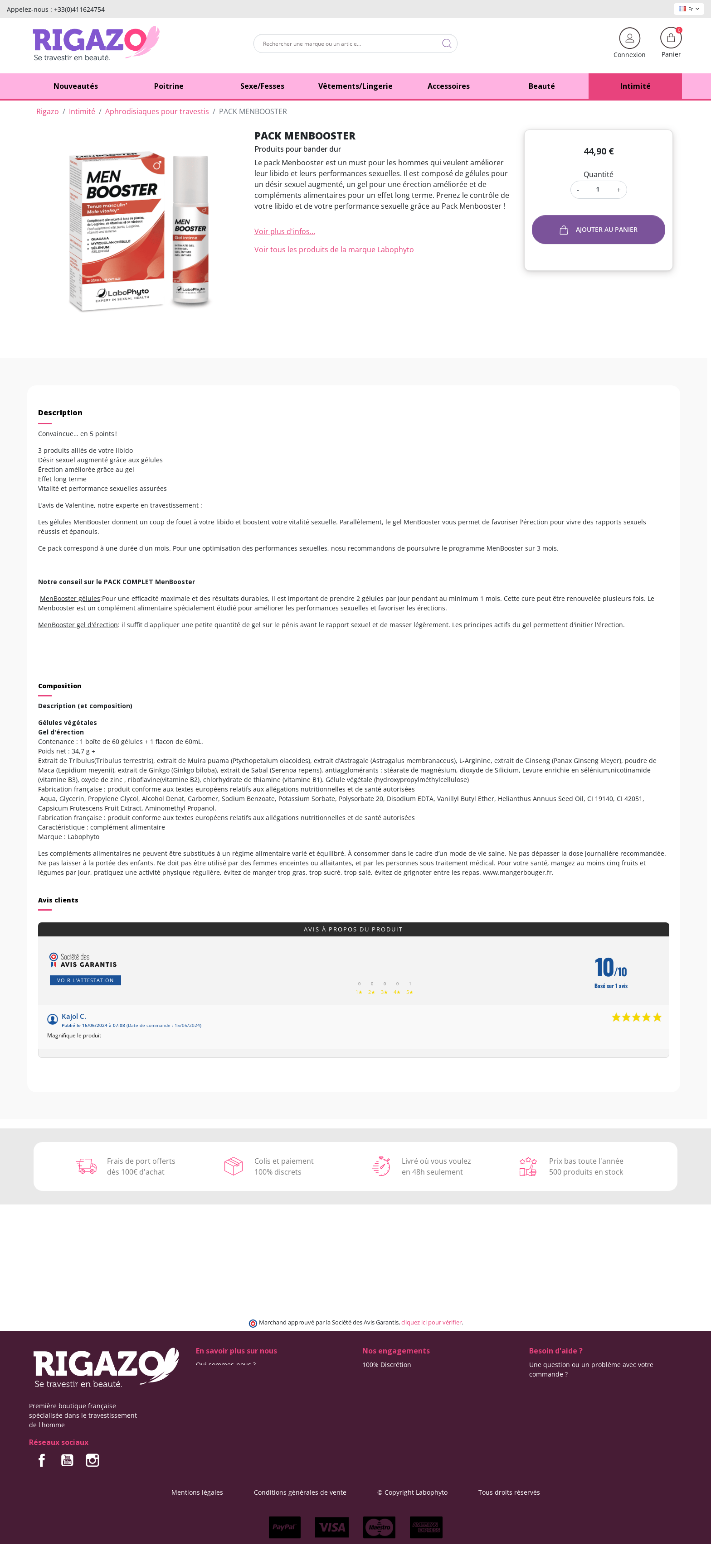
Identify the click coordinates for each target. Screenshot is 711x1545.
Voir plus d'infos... (284, 231)
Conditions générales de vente (300, 1492)
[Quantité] (597, 189)
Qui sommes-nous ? (226, 1364)
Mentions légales (197, 1492)
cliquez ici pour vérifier (431, 1322)
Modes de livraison (391, 1374)
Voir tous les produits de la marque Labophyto (334, 249)
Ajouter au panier (599, 230)
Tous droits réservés (509, 1492)
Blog (202, 1383)
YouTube (67, 1460)
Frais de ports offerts (393, 1383)
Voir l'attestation (85, 980)
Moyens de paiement (394, 1393)
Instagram (92, 1460)
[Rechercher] (355, 43)
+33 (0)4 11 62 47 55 (565, 1383)
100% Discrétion (386, 1364)
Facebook (42, 1460)
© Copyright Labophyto (412, 1492)
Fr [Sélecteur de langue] (689, 8)
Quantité (599, 174)
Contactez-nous (219, 1374)
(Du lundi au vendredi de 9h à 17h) (582, 1393)
